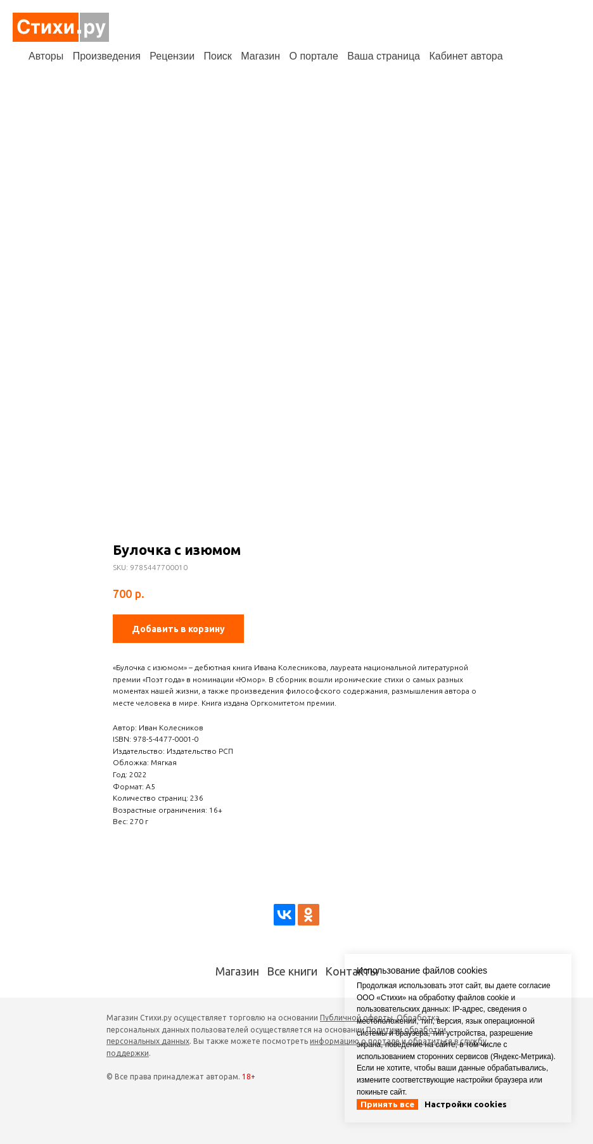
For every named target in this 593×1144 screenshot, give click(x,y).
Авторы (46, 56)
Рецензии (172, 56)
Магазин (260, 56)
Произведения (107, 56)
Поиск (218, 56)
